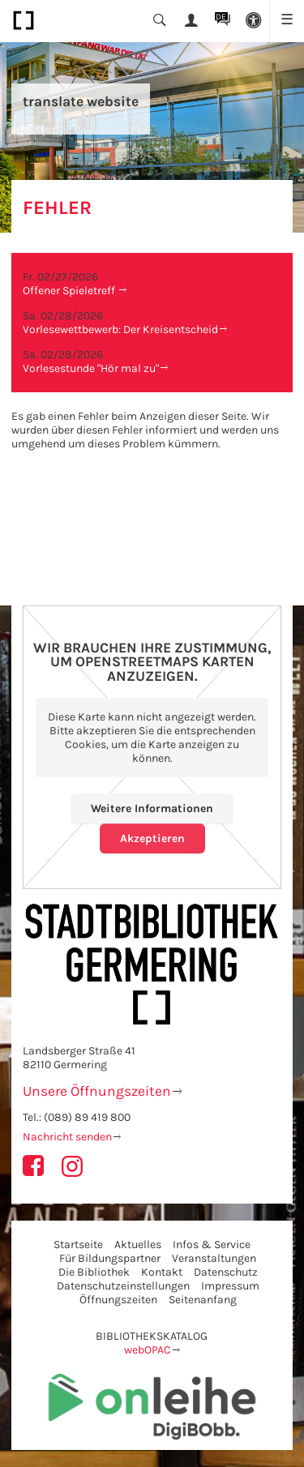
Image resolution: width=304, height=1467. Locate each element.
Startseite (78, 1244)
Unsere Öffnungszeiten (97, 1091)
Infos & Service (211, 1244)
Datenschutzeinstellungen (123, 1286)
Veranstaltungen (214, 1258)
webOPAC (147, 1350)
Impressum (230, 1286)
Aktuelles (137, 1244)
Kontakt (161, 1272)
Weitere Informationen (152, 808)
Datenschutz (226, 1272)
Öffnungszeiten (118, 1300)
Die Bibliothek (94, 1272)
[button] (254, 21)
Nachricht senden (67, 1137)
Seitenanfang (203, 1300)
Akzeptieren (152, 838)
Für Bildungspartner (110, 1258)
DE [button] (221, 16)
